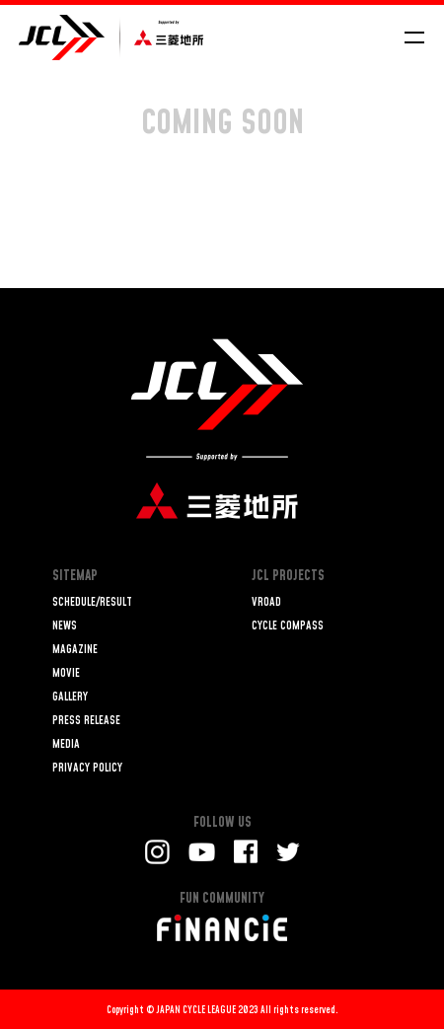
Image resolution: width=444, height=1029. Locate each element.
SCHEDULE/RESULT (92, 602)
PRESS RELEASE (86, 720)
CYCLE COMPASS (288, 626)
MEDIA (66, 744)
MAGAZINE (75, 649)
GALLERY (70, 697)
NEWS (64, 626)
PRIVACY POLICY (87, 768)
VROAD (266, 602)
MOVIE (66, 673)
